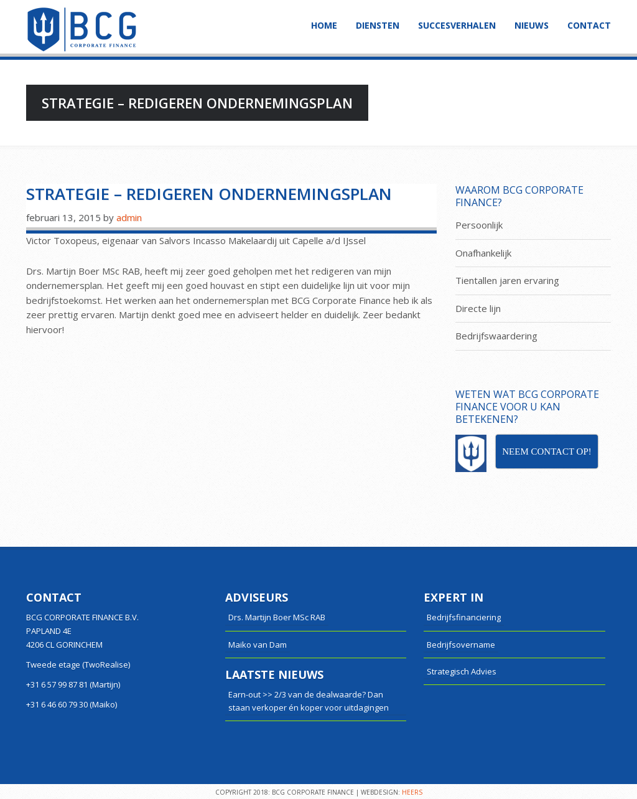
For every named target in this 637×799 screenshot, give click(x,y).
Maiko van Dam (257, 644)
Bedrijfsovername (461, 644)
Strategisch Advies (461, 671)
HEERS (412, 792)
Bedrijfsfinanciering (464, 617)
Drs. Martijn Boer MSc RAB (276, 617)
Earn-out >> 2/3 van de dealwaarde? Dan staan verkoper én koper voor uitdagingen (308, 700)
